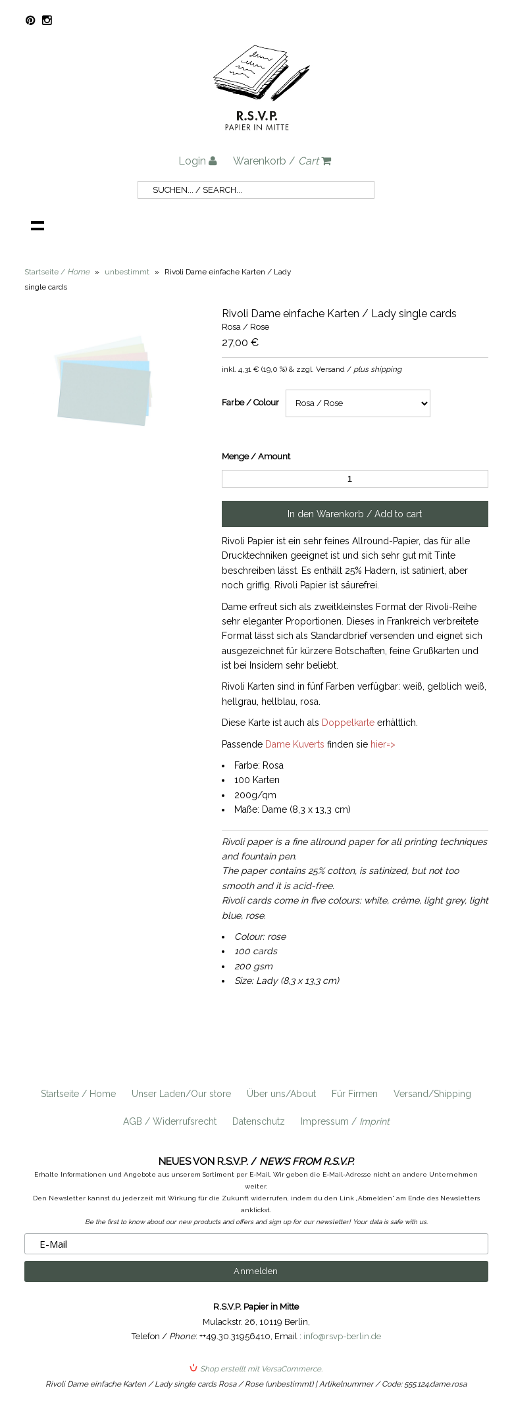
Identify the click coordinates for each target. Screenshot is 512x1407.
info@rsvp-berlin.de (342, 1336)
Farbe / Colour (250, 402)
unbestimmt (127, 271)
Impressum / (345, 1121)
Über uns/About (281, 1093)
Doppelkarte (348, 722)
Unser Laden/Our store (181, 1093)
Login (197, 161)
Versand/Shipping (432, 1093)
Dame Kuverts (294, 744)
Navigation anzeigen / (37, 225)
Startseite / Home (78, 1093)
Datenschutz (258, 1121)
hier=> (383, 744)
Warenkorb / (282, 161)
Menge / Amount (256, 456)
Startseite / (57, 271)
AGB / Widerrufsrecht (170, 1121)
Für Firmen (355, 1093)
